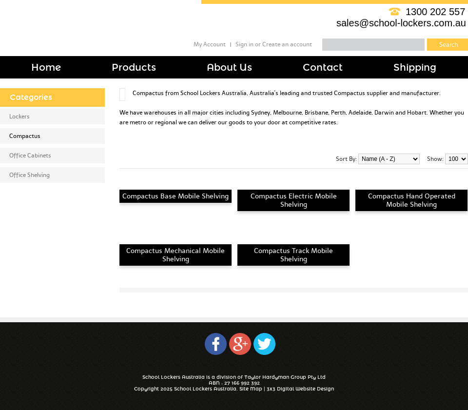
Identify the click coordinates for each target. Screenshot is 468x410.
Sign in (244, 44)
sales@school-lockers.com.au (401, 23)
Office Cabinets (30, 155)
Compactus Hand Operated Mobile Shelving (411, 200)
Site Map (250, 389)
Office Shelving (29, 175)
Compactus (24, 136)
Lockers (19, 116)
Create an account (287, 44)
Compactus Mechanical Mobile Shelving (175, 255)
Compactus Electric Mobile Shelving (294, 200)
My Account (210, 44)
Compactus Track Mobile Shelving (293, 255)
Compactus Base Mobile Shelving (175, 196)
